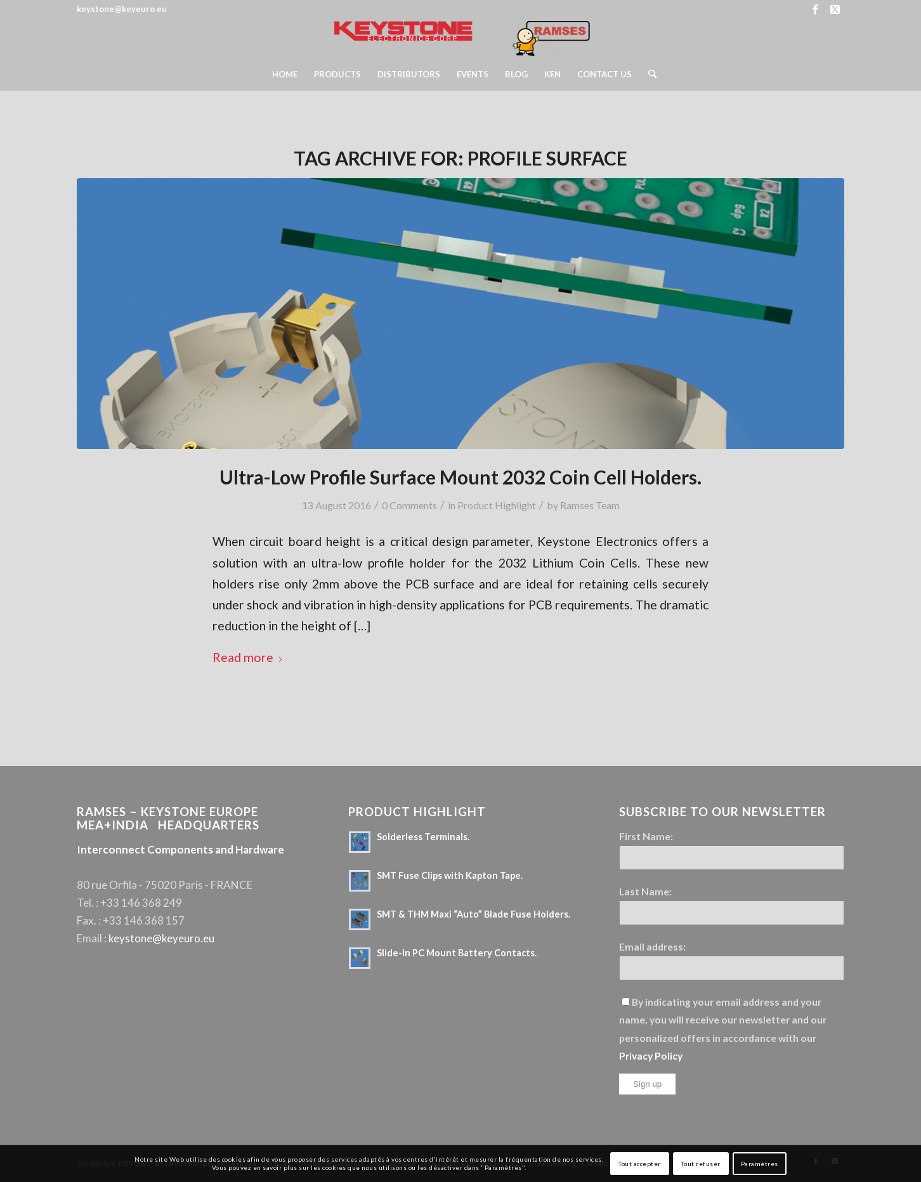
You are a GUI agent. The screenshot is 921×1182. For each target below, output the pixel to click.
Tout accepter (639, 1163)
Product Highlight (496, 505)
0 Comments (409, 505)
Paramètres (759, 1163)
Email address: (652, 946)
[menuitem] (285, 74)
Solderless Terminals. (423, 836)
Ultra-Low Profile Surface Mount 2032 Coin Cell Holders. (460, 476)
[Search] (648, 74)
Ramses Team (590, 505)
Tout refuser (701, 1163)
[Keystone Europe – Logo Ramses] (460, 39)
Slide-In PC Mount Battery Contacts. (457, 952)
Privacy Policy (651, 1056)
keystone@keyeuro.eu (161, 938)
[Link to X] (834, 9)
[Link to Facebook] (815, 9)
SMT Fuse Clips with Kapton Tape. (450, 875)
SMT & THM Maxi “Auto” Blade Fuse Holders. (473, 914)
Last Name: (645, 891)
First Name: (646, 836)
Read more (248, 657)
